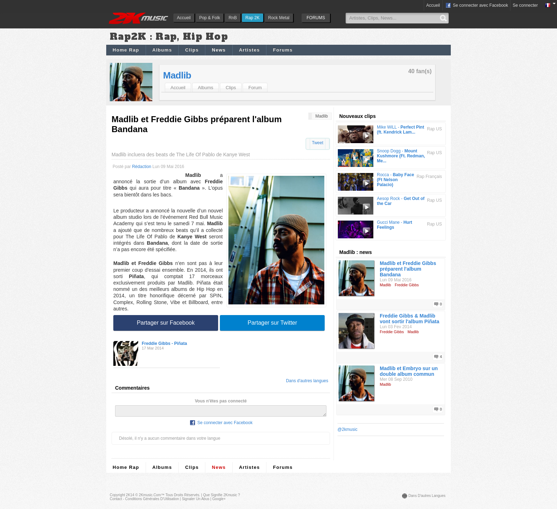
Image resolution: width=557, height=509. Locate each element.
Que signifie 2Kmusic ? (221, 497)
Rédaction (141, 166)
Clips (192, 50)
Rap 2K (252, 17)
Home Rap (126, 50)
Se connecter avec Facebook (476, 5)
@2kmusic (347, 429)
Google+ (219, 501)
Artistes (249, 50)
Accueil (184, 17)
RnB (232, 17)
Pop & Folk (209, 17)
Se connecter (525, 5)
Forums (282, 50)
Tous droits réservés (182, 497)
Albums (162, 50)
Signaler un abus (195, 501)
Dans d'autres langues (307, 380)
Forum (255, 87)
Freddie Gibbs (407, 285)
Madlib (177, 75)
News (219, 50)
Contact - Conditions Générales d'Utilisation (144, 501)
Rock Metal (279, 17)
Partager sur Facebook (166, 323)
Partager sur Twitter (272, 323)
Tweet (317, 142)
